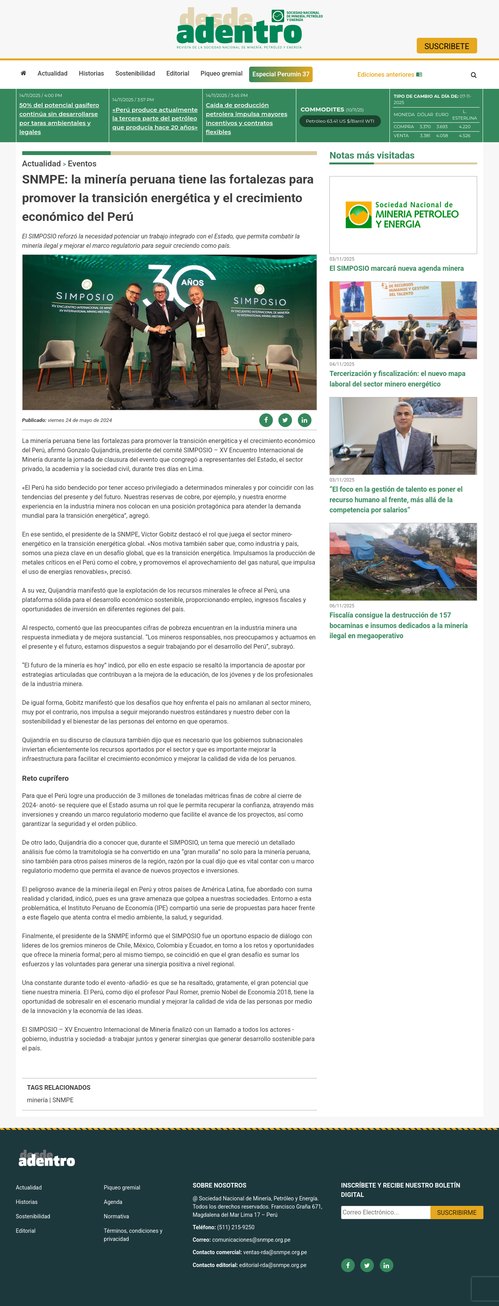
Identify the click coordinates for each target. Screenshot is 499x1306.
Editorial (177, 73)
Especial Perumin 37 (281, 74)
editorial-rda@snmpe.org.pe (273, 1265)
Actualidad (53, 73)
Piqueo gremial (222, 73)
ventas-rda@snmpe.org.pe (275, 1252)
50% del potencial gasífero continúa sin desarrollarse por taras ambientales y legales (59, 118)
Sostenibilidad (135, 73)
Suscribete (447, 46)
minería (37, 1100)
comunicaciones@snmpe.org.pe (252, 1240)
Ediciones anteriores (389, 74)
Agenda (113, 1202)
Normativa (116, 1216)
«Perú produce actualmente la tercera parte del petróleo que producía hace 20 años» (155, 118)
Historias (91, 73)
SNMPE (62, 1100)
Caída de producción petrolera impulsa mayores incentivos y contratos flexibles (246, 118)
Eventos (82, 163)
